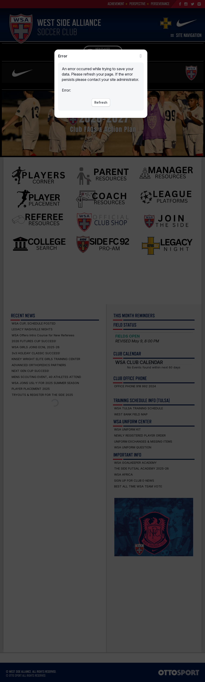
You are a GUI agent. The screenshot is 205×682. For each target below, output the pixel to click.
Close (141, 56)
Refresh (100, 102)
